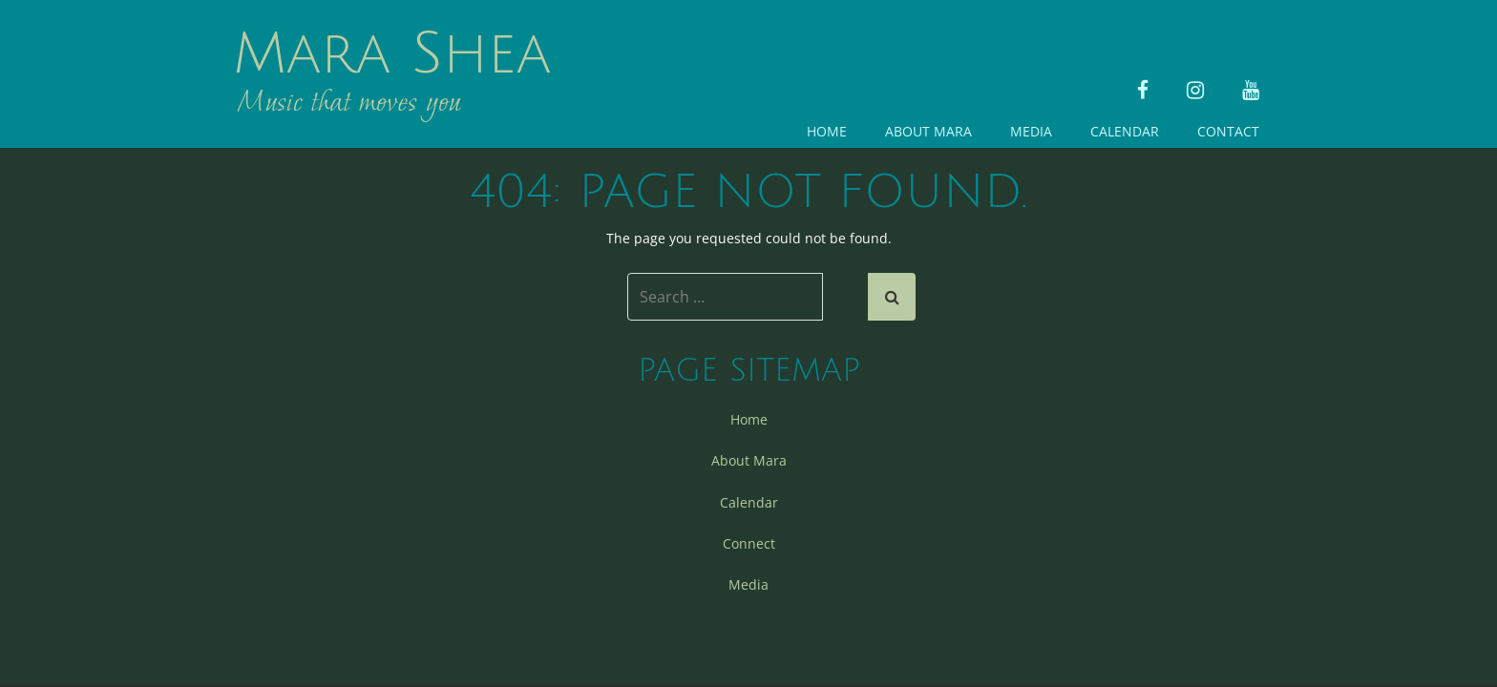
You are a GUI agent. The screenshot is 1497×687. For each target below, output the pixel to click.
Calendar (1124, 131)
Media (1031, 131)
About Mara (928, 131)
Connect (749, 543)
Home (827, 131)
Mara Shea (392, 54)
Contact (1228, 131)
